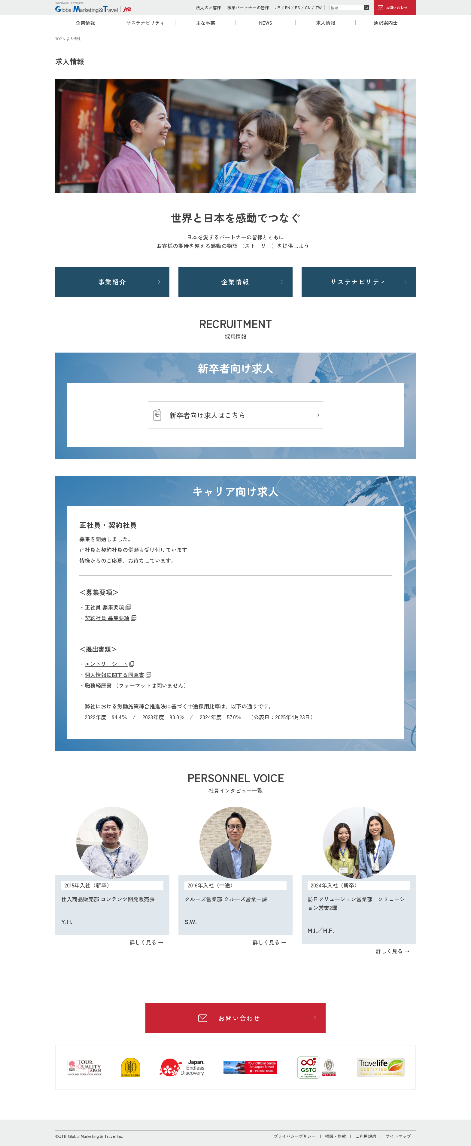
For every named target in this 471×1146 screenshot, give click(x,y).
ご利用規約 (365, 1136)
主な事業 (205, 22)
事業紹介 (112, 281)
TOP (58, 38)
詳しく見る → (146, 942)
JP (277, 8)
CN (308, 8)
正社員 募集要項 (104, 607)
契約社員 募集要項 (107, 618)
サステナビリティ (145, 22)
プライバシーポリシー (295, 1136)
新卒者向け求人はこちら (207, 415)
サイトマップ (398, 1136)
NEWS (265, 22)
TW (318, 8)
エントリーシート (106, 664)
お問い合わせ (396, 7)
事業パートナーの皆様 (248, 8)
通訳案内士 (386, 22)
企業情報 (85, 22)
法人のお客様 (208, 8)
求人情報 (325, 22)
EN (287, 8)
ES (297, 8)
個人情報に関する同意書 (114, 674)
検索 (366, 7)
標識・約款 (335, 1136)
